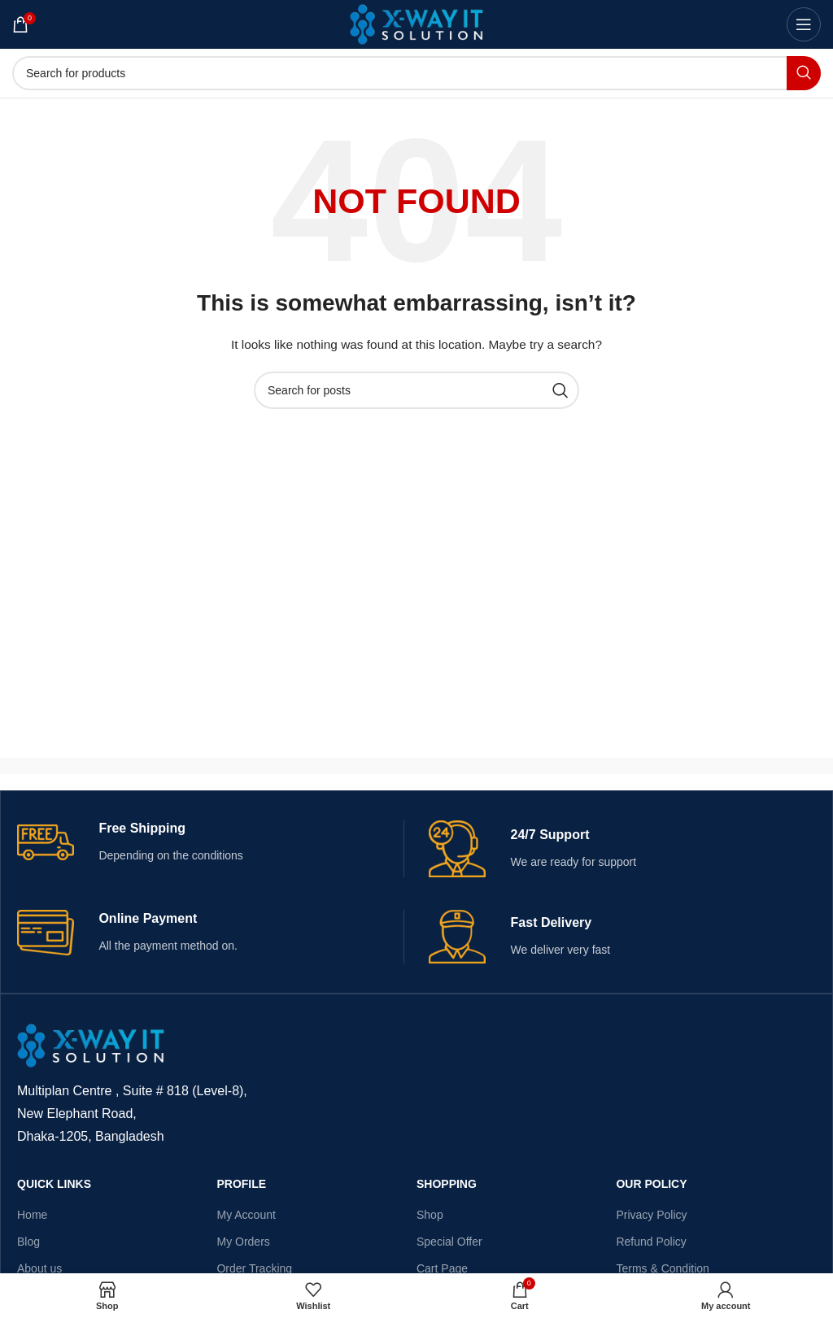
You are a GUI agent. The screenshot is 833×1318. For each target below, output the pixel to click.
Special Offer (449, 1241)
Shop (429, 1214)
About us (39, 1268)
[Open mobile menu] (803, 24)
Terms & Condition (662, 1268)
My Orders (242, 1241)
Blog (28, 1241)
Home (32, 1214)
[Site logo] (417, 23)
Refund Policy (651, 1241)
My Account (245, 1214)
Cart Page (442, 1268)
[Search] (416, 73)
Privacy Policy (651, 1214)
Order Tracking (254, 1268)
